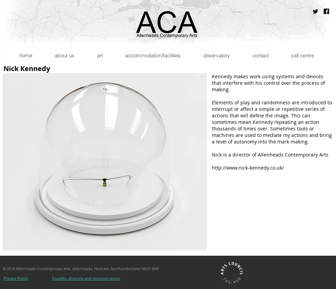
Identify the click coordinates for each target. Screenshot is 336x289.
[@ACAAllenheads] (315, 11)
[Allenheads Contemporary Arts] (326, 11)
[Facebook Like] (200, 279)
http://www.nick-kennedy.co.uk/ (248, 167)
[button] (64, 55)
